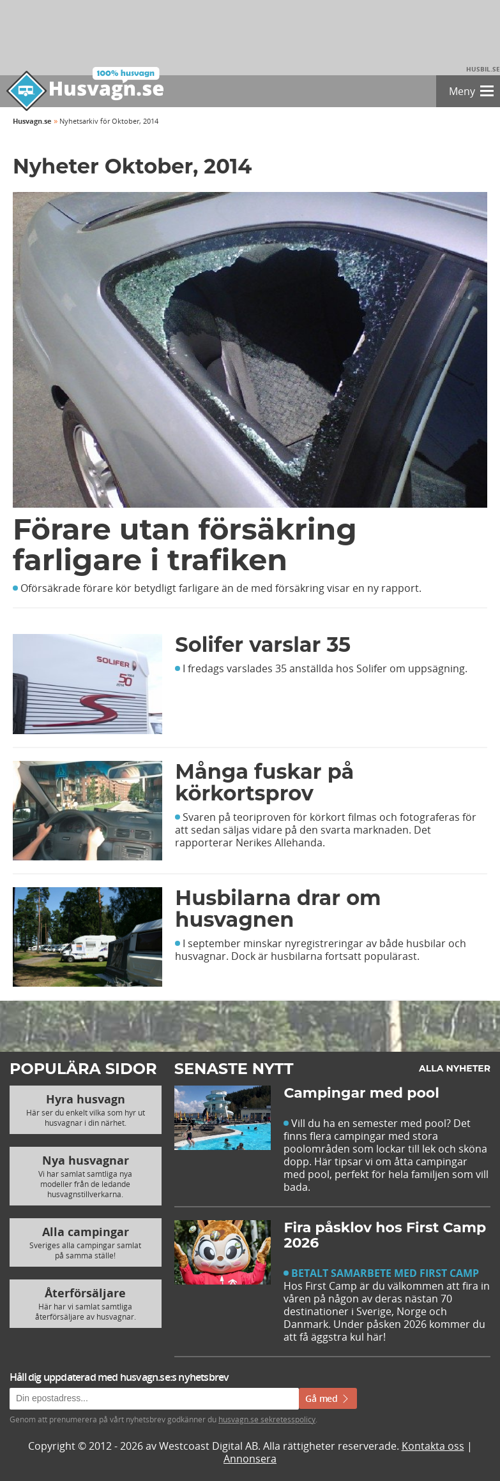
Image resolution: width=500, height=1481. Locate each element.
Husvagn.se (32, 121)
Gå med (328, 1398)
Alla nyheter (454, 1068)
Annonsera (250, 1459)
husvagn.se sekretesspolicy (266, 1419)
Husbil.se (483, 69)
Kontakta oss (433, 1446)
